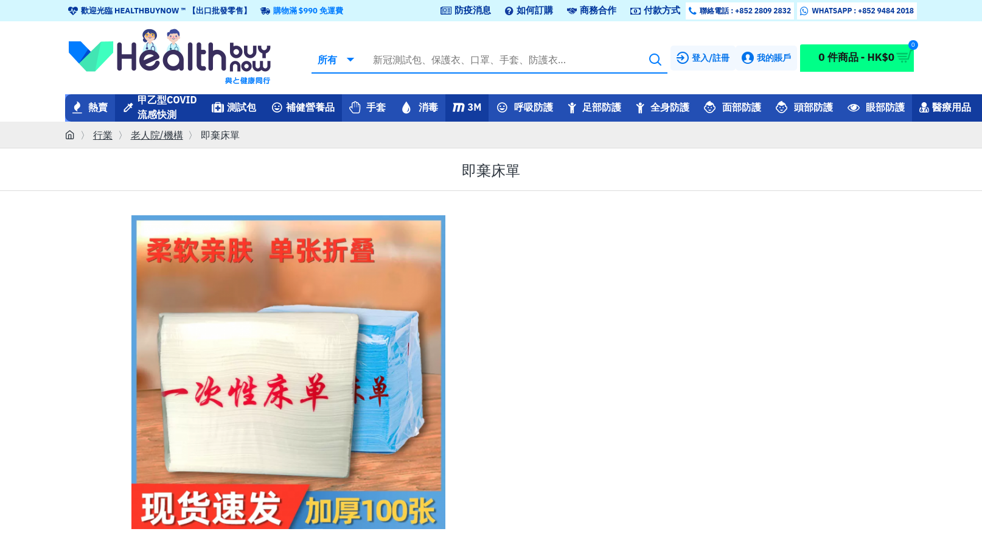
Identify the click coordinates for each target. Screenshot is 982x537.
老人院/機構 (157, 135)
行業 (103, 135)
